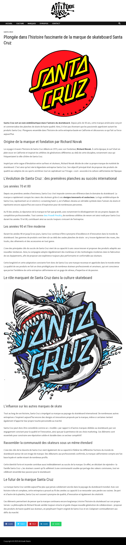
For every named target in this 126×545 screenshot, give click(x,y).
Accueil (9, 23)
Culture (20, 23)
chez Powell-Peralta (52, 215)
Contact (56, 23)
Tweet (21, 524)
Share (9, 524)
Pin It (33, 524)
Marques (32, 23)
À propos (44, 23)
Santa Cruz (8, 32)
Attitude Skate (24, 541)
